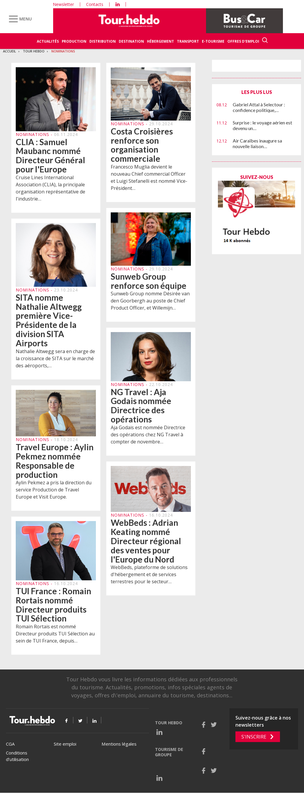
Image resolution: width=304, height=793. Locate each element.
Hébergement (160, 41)
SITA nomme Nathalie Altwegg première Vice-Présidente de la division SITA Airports (49, 320)
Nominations (63, 51)
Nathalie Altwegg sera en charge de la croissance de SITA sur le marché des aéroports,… (55, 358)
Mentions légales (119, 744)
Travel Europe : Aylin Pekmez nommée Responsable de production (55, 461)
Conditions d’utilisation (17, 756)
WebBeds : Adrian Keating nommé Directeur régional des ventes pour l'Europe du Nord (146, 541)
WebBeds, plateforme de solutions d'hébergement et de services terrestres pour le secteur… (149, 574)
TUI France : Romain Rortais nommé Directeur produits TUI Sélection (53, 605)
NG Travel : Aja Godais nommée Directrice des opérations (141, 405)
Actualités (48, 41)
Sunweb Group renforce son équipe (148, 281)
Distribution (102, 41)
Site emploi (65, 744)
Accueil (9, 51)
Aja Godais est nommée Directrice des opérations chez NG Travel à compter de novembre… (148, 434)
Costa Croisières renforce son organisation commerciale (142, 145)
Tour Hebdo (34, 51)
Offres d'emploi (243, 41)
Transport (188, 41)
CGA (10, 744)
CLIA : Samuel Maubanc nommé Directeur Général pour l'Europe (50, 155)
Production (74, 41)
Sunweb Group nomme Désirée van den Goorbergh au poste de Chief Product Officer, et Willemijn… (150, 301)
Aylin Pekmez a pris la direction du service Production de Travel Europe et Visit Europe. (53, 490)
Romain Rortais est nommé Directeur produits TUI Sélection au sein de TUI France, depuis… (55, 634)
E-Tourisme (213, 41)
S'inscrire (253, 736)
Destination (131, 41)
